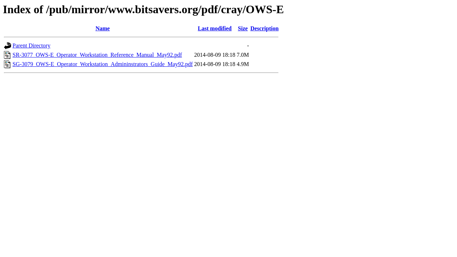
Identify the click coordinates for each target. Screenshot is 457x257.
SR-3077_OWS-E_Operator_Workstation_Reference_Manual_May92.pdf (97, 55)
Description (264, 28)
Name (102, 28)
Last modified (215, 28)
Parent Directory (31, 45)
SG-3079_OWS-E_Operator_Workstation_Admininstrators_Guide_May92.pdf (102, 64)
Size (243, 28)
